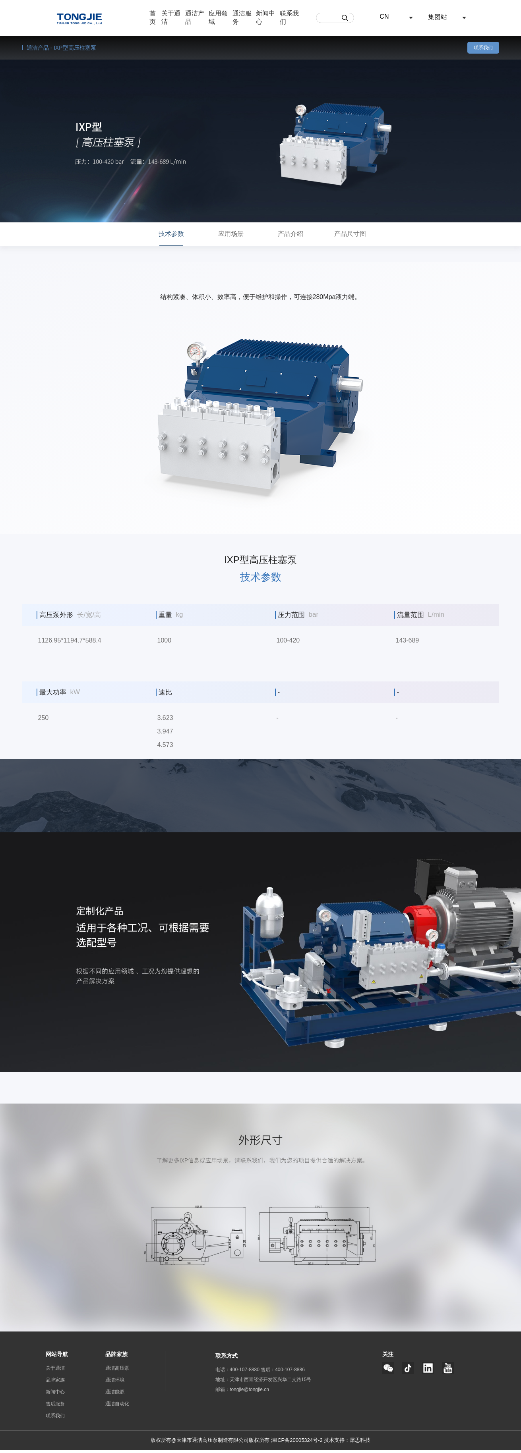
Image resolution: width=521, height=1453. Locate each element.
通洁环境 (114, 1382)
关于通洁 (55, 1371)
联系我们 (483, 47)
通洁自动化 (117, 1406)
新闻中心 (55, 1394)
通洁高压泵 (117, 1371)
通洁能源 (114, 1394)
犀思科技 (360, 1443)
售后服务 (55, 1406)
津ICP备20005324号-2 (297, 1443)
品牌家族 (55, 1382)
